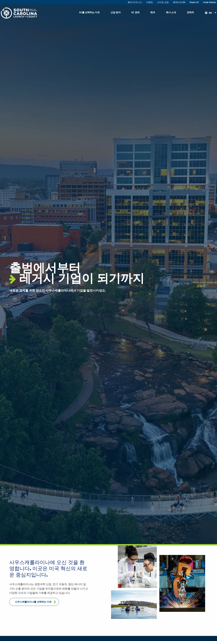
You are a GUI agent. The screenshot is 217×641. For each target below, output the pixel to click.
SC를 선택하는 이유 (89, 12)
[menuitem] (89, 13)
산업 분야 (116, 12)
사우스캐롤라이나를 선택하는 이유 (33, 601)
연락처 (190, 12)
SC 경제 (135, 12)
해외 (152, 12)
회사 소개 (171, 12)
